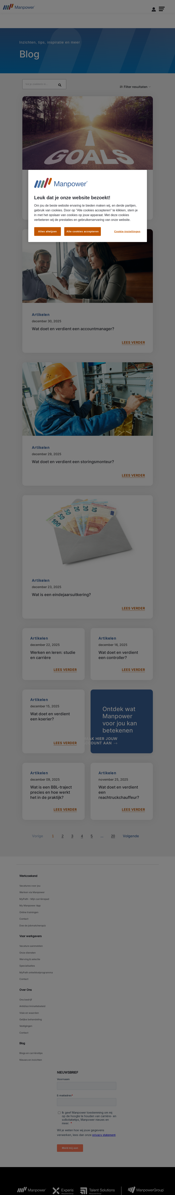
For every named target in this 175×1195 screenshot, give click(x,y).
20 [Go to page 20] (113, 811)
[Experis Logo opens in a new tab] (60, 1127)
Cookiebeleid (104, 1173)
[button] (162, 9)
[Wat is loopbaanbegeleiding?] (87, 133)
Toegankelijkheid (56, 1173)
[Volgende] (101, 811)
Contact (23, 884)
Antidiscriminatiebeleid (32, 957)
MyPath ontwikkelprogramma (36, 928)
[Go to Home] (19, 8)
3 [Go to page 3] (72, 811)
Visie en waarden (29, 961)
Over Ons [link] (25, 943)
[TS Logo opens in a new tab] (94, 1127)
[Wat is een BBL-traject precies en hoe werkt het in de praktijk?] (53, 766)
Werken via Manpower (32, 864)
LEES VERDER (132, 184)
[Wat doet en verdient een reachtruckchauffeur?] (122, 766)
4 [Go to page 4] (82, 811)
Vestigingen (25, 971)
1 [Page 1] (53, 811)
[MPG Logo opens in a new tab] (142, 1127)
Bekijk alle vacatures (81, 1178)
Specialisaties (27, 923)
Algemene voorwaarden (29, 1173)
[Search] (96, 61)
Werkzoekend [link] (28, 851)
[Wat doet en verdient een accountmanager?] (87, 266)
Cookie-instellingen (127, 1174)
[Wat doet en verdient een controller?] (122, 629)
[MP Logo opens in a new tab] (28, 1127)
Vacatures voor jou (29, 859)
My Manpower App (30, 874)
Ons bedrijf (25, 952)
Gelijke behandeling (30, 966)
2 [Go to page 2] (62, 811)
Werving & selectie (29, 918)
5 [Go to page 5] (92, 811)
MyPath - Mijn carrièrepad (34, 869)
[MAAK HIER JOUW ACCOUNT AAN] (110, 716)
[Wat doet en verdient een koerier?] (53, 696)
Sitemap (102, 1178)
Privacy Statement (81, 1173)
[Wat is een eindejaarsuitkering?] (87, 532)
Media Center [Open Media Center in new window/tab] (149, 1173)
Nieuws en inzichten (30, 1000)
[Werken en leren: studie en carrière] (53, 629)
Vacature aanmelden (31, 908)
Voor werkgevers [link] (30, 899)
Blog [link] (22, 986)
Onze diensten (27, 913)
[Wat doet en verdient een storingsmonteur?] (87, 399)
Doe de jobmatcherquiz (32, 889)
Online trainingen (28, 879)
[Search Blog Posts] (61, 59)
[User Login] (154, 10)
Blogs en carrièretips (31, 995)
